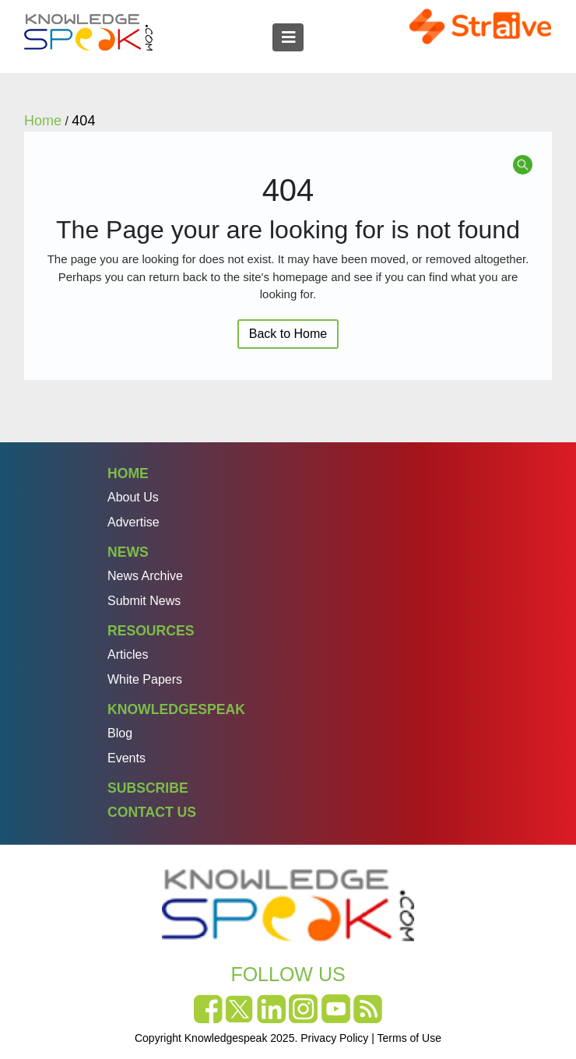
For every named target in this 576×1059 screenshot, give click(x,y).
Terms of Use (409, 1038)
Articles (127, 654)
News (128, 552)
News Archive (145, 575)
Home (128, 473)
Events (126, 758)
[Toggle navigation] (288, 37)
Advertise (133, 522)
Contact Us (151, 812)
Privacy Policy (334, 1038)
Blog (119, 733)
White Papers (144, 679)
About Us (133, 497)
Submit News (144, 600)
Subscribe (147, 788)
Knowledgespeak (176, 709)
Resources (150, 631)
